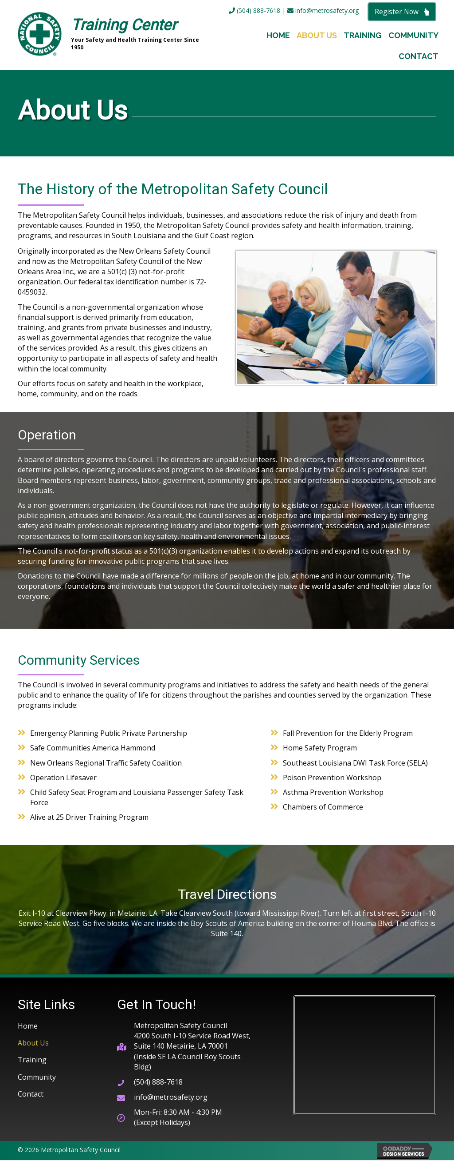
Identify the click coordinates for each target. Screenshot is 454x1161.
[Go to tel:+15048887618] (187, 1082)
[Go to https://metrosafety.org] (114, 35)
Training (32, 1060)
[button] (402, 12)
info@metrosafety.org (323, 11)
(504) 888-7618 (254, 11)
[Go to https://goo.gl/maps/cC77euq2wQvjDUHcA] (187, 1047)
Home (28, 1026)
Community (37, 1077)
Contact (30, 1094)
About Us (33, 1044)
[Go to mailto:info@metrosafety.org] (187, 1098)
